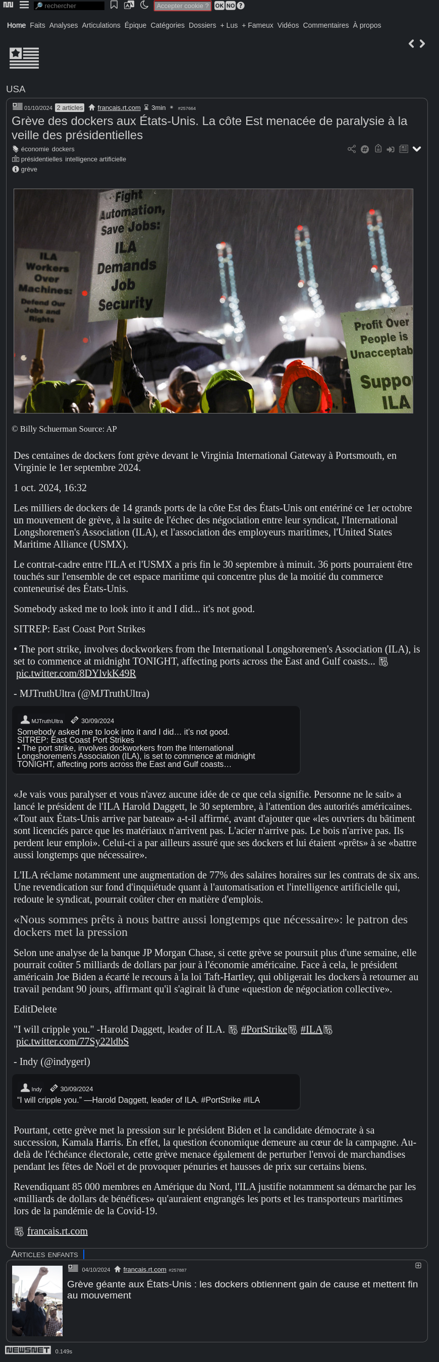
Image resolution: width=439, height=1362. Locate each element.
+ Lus (229, 25)
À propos (367, 25)
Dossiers (202, 25)
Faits (37, 25)
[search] (69, 6)
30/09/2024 (91, 720)
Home (16, 25)
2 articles (70, 107)
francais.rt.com (119, 107)
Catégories (167, 25)
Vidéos (288, 25)
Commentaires (326, 25)
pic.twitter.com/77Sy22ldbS (72, 1041)
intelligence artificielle (95, 159)
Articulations (101, 25)
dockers (63, 149)
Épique (136, 25)
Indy (31, 1088)
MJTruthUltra (41, 720)
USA (15, 89)
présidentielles (42, 159)
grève (29, 169)
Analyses (63, 25)
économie (35, 149)
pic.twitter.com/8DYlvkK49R (76, 673)
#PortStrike (264, 1029)
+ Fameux (257, 25)
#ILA (311, 1029)
